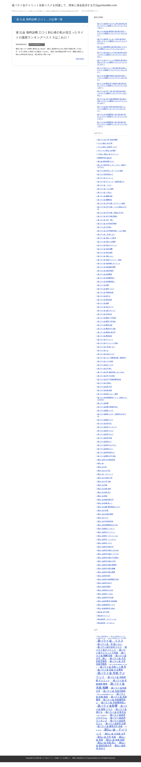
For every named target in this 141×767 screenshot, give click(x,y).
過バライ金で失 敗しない (106, 351)
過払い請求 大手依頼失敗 (106, 464)
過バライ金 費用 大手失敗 (106, 326)
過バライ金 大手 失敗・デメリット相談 (111, 208)
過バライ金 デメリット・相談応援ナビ (110, 186)
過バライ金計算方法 (104, 428)
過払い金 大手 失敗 (104, 486)
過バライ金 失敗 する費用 (106, 246)
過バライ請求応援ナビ (105, 179)
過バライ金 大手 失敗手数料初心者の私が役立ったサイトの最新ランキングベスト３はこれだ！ (112, 106)
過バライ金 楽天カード (105, 312)
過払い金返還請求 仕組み (106, 613)
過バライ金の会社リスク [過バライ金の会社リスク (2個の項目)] (109, 652)
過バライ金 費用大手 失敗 (106, 333)
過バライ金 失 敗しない (106, 239)
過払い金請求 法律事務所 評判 (108, 584)
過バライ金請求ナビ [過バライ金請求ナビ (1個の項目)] (102, 720)
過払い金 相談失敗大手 (105, 504)
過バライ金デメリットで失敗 (107, 348)
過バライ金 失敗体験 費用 (106, 272)
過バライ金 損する (103, 301)
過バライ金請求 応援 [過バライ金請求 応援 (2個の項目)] (115, 728)
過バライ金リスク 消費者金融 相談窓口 (111, 362)
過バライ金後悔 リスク (105, 415)
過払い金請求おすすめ (105, 595)
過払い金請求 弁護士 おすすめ (108, 555)
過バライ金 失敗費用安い (106, 283)
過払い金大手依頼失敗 (105, 526)
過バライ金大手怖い (104, 388)
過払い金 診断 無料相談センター (108, 512)
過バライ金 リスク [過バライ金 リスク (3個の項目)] (110, 645)
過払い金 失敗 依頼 (104, 493)
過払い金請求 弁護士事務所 (107, 570)
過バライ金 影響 (103, 290)
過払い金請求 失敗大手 (105, 551)
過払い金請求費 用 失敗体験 (107, 606)
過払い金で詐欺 (102, 515)
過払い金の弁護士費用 (105, 519)
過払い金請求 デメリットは (107, 541)
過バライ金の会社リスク (106, 359)
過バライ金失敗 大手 (104, 391)
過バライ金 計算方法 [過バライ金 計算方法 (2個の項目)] (115, 717)
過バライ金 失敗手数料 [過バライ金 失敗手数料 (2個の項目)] (114, 696)
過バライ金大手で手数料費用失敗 (109, 384)
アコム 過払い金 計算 (104, 148)
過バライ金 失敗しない (105, 261)
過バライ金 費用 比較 (104, 330)
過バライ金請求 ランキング (107, 432)
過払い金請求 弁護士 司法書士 (108, 562)
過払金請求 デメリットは (106, 624)
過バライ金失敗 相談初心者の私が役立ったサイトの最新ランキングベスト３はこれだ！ (112, 38)
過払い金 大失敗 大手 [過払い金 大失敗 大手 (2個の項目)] (115, 738)
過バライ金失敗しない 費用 (107, 399)
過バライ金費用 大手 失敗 (106, 461)
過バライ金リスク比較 (105, 366)
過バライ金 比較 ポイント (106, 315)
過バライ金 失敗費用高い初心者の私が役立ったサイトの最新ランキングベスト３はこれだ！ (112, 121)
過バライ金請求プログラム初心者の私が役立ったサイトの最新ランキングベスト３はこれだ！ (112, 30)
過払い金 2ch (102, 472)
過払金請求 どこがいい (106, 628)
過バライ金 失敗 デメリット (107, 250)
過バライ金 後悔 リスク (105, 293)
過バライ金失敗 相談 (104, 395)
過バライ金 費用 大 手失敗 (106, 322)
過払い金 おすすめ (103, 475)
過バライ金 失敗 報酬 (104, 254)
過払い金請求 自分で (104, 588)
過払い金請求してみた (105, 599)
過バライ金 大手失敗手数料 (107, 228)
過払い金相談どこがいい (106, 533)
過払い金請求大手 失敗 (105, 602)
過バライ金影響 (102, 408)
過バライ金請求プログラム (106, 450)
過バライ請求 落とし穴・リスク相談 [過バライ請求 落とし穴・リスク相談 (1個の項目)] (117, 642)
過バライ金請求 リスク (105, 435)
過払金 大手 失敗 (103, 617)
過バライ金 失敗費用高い (106, 286)
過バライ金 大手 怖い (105, 225)
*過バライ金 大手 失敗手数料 (107, 144)
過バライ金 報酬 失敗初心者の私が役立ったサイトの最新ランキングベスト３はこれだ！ (112, 83)
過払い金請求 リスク (104, 548)
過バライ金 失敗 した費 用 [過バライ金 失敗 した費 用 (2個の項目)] (113, 671)
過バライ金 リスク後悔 (105, 194)
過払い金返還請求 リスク (106, 609)
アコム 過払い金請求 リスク (107, 152)
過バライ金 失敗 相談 (104, 257)
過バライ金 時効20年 (104, 304)
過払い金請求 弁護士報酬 (106, 573)
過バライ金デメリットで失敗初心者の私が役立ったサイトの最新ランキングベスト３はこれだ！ (112, 67)
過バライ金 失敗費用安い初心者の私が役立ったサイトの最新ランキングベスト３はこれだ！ (112, 129)
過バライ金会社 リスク (105, 370)
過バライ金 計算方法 (104, 319)
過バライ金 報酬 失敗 (104, 201)
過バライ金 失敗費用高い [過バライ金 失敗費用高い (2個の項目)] (113, 707)
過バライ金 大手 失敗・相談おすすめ (110, 217)
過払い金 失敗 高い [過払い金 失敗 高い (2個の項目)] (106, 747)
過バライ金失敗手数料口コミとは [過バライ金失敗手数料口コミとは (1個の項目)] (105, 699)
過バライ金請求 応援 (104, 443)
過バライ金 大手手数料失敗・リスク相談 (111, 235)
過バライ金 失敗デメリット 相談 (109, 264)
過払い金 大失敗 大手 (104, 483)
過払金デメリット (103, 620)
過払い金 (100, 468)
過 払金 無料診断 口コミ (36, 54)
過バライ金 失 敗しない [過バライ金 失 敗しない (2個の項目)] (109, 649)
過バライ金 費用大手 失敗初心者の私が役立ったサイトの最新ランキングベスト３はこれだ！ (112, 90)
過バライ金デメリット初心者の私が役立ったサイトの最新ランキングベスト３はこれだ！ (112, 75)
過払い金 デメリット (105, 479)
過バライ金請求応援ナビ (106, 457)
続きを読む (80, 68)
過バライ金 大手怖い (104, 232)
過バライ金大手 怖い (104, 373)
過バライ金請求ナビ (104, 446)
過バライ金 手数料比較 (105, 297)
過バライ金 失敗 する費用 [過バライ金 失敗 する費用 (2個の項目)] (110, 674)
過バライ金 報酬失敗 (104, 204)
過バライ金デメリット (105, 344)
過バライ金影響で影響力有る (107, 412)
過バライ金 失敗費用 (104, 279)
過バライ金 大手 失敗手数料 (107, 221)
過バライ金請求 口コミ (105, 439)
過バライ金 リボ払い (104, 197)
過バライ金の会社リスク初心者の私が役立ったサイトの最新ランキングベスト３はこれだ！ (112, 59)
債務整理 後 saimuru (104, 162)
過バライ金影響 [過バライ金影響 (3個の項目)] (107, 710)
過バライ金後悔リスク (105, 424)
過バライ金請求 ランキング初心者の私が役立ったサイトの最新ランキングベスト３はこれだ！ (112, 46)
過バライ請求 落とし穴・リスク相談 (110, 175)
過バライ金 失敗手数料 (105, 275)
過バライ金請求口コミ (105, 453)
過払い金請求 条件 (103, 580)
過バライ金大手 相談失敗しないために (110, 377)
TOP (45, 16)
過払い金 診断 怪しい (104, 508)
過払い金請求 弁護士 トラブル (108, 559)
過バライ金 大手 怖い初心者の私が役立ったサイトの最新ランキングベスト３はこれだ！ (112, 98)
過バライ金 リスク (104, 190)
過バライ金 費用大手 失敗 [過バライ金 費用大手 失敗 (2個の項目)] (110, 731)
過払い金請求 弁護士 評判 (106, 566)
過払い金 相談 (102, 501)
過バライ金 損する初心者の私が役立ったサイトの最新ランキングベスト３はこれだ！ (111, 114)
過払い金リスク (102, 522)
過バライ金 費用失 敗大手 (106, 337)
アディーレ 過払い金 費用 (106, 155)
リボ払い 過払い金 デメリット (108, 159)
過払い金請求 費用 (103, 591)
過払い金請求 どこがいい (106, 544)
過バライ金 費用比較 (104, 341)
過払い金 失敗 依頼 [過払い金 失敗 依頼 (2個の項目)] (115, 744)
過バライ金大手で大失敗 (106, 380)
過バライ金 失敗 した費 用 (106, 243)
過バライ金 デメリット (105, 183)
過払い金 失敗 (102, 490)
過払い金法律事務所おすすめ (107, 530)
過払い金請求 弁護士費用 (106, 577)
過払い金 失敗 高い (104, 497)
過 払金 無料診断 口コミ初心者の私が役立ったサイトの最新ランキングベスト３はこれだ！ (49, 42)
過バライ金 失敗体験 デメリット (108, 268)
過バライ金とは (102, 355)
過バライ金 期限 (103, 308)
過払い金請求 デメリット (106, 537)
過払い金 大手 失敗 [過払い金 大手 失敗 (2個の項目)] (106, 742)
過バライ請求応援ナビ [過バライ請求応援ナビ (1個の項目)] (102, 641)
